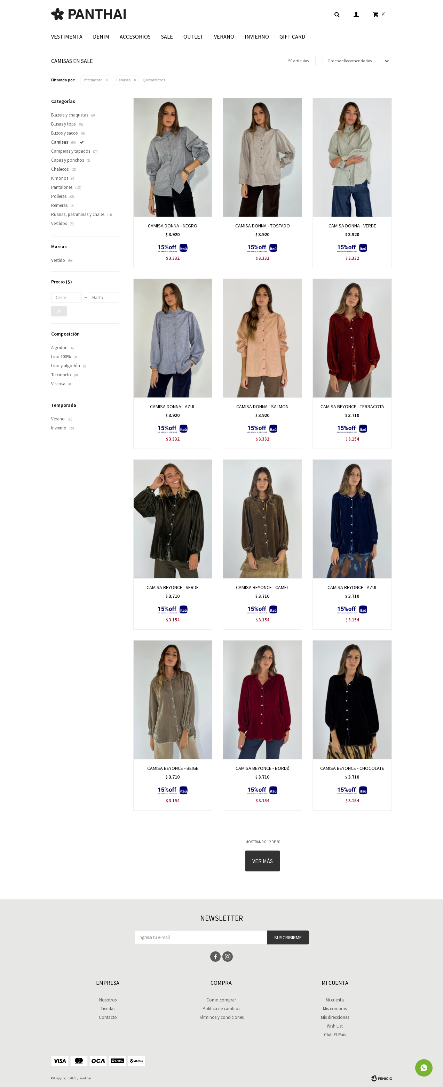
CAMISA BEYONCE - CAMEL (262, 587)
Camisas (123, 80)
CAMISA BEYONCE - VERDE (173, 587)
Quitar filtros (154, 79)
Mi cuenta (335, 1000)
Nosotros (108, 1000)
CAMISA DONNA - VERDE (352, 226)
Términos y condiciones (221, 1017)
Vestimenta (66, 36)
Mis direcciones (335, 1017)
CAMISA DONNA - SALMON (262, 406)
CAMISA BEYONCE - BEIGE (172, 768)
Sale (167, 36)
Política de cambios (221, 1009)
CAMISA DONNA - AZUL (172, 406)
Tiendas (108, 1009)
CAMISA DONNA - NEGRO (172, 226)
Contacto (108, 1017)
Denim (101, 36)
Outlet (193, 36)
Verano (224, 36)
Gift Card (292, 36)
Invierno (257, 36)
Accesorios (135, 36)
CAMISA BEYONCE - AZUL (352, 587)
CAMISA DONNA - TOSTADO (262, 226)
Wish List (335, 1026)
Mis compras (335, 1009)
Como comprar (221, 1000)
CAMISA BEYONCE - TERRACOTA (352, 406)
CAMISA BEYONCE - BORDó (263, 768)
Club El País (335, 1035)
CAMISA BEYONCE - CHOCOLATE (352, 768)
